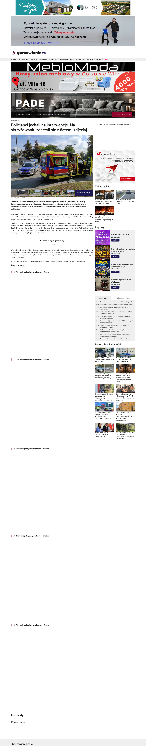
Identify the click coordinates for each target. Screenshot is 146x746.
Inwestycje (33, 59)
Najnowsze (103, 298)
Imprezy (100, 227)
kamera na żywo (126, 124)
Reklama (98, 59)
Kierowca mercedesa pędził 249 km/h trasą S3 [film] (125, 201)
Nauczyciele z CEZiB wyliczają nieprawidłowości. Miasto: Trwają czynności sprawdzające (115, 335)
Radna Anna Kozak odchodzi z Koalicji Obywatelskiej (114, 339)
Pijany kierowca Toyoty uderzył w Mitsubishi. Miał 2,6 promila (116, 302)
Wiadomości (15, 59)
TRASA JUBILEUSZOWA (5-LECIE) (122, 235)
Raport (106, 59)
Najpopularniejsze (123, 298)
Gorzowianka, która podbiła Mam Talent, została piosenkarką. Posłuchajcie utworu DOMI (116, 312)
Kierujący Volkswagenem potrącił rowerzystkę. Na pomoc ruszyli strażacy (115, 308)
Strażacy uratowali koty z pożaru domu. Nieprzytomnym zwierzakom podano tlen (115, 317)
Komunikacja (53, 59)
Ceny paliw (89, 59)
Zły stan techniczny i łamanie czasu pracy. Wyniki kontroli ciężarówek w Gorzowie (115, 326)
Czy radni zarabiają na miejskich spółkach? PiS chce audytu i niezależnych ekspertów (116, 321)
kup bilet (115, 240)
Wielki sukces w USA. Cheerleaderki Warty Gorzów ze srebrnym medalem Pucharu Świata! (114, 330)
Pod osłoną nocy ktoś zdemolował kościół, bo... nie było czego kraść (104, 201)
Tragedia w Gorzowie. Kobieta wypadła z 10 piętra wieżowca (116, 304)
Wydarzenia (63, 59)
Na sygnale (43, 59)
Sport (72, 59)
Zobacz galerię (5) (83, 193)
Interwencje (80, 59)
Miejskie (25, 59)
